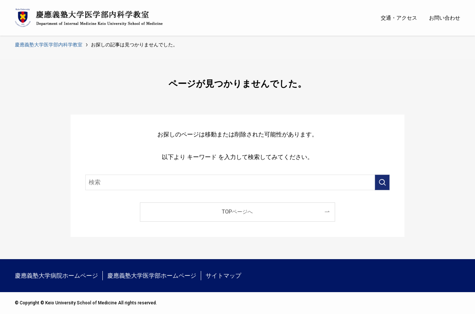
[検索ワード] (237, 182)
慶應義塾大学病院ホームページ (56, 275)
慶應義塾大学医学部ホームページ (151, 275)
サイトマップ (223, 275)
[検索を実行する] (382, 182)
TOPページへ (237, 212)
